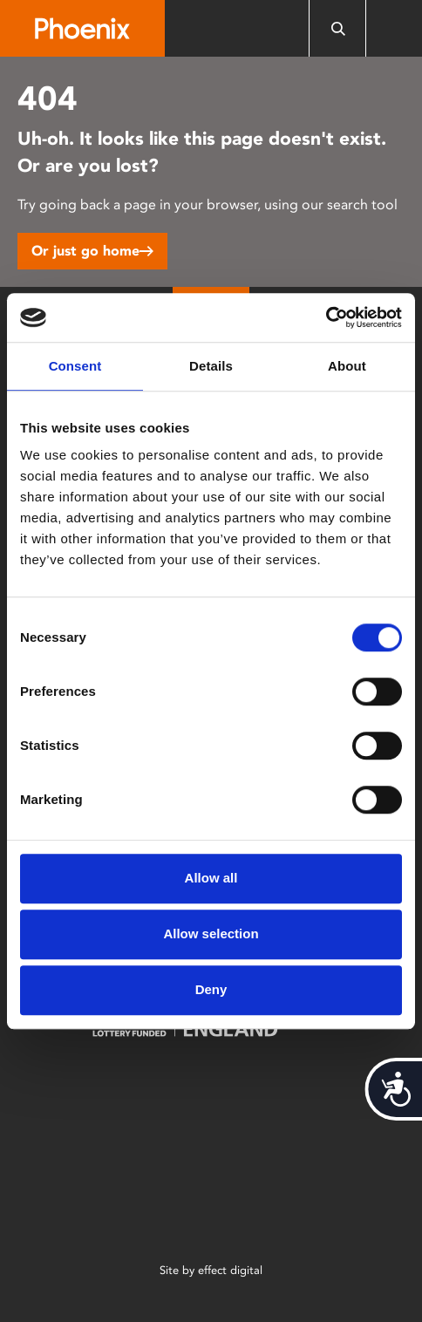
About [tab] (347, 365)
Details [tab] (211, 365)
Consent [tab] (75, 365)
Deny (211, 989)
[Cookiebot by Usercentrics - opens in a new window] (325, 317)
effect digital (230, 1270)
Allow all (211, 877)
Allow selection (210, 933)
